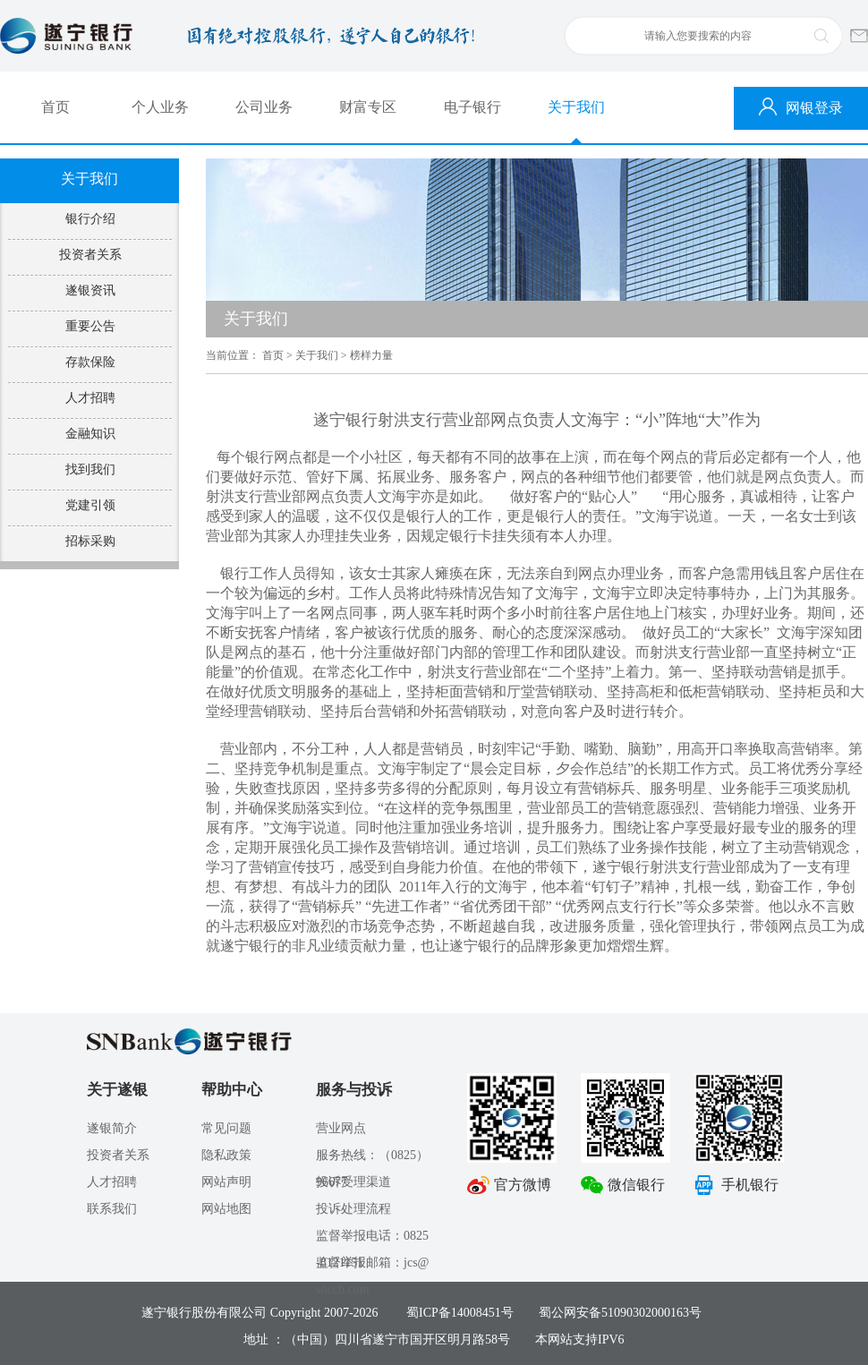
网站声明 (226, 1182)
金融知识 (90, 433)
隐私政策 (226, 1155)
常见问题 (226, 1128)
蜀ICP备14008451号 (460, 1312)
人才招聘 (90, 398)
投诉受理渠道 (353, 1182)
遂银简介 (112, 1128)
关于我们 (576, 107)
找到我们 (90, 469)
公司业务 (264, 107)
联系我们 (112, 1209)
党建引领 (90, 505)
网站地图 (226, 1209)
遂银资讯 (90, 290)
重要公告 (90, 326)
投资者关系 (90, 254)
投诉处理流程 (353, 1209)
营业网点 (341, 1128)
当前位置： (233, 355)
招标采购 (90, 541)
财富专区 (367, 107)
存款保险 (90, 362)
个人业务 (160, 107)
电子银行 (472, 107)
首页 (55, 107)
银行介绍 (90, 219)
